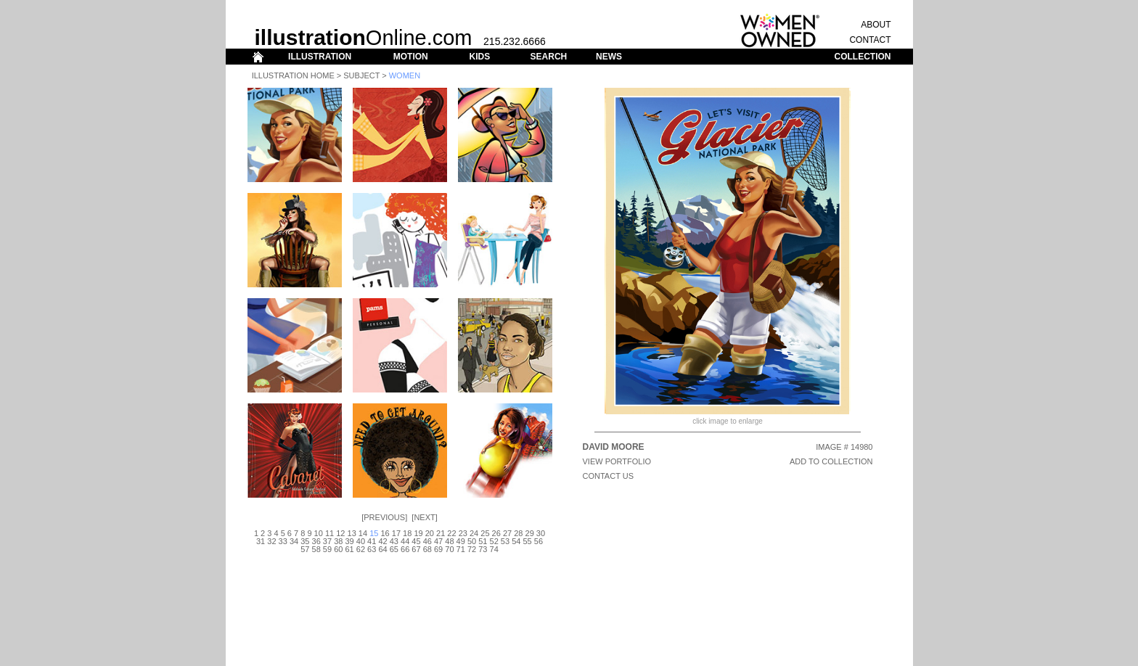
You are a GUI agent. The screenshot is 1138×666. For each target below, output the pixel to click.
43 (394, 541)
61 (349, 549)
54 (516, 541)
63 (371, 549)
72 (471, 549)
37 (327, 541)
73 (482, 549)
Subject (361, 75)
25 (484, 533)
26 (496, 533)
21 (440, 533)
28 (518, 533)
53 (505, 541)
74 (494, 549)
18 (407, 533)
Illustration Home (293, 75)
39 (349, 541)
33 (283, 541)
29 (529, 533)
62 (360, 549)
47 (438, 541)
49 (461, 541)
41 (371, 541)
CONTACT (870, 40)
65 (394, 549)
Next (424, 517)
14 (363, 533)
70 (449, 549)
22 (451, 533)
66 (405, 549)
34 (294, 541)
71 (461, 549)
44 (405, 541)
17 (396, 533)
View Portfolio (617, 461)
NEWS (609, 57)
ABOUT (876, 25)
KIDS (479, 57)
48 (449, 541)
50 (471, 541)
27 (507, 533)
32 (271, 541)
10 (318, 533)
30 (540, 533)
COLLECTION (863, 57)
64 (382, 549)
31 (260, 541)
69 (438, 549)
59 (327, 549)
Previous (384, 517)
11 (329, 533)
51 (482, 541)
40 (360, 541)
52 (494, 541)
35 (304, 541)
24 (474, 533)
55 (527, 541)
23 (463, 533)
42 (382, 541)
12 (340, 533)
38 (338, 541)
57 (304, 549)
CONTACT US (608, 476)
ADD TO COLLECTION (831, 461)
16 (384, 533)
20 (429, 533)
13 (352, 533)
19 (418, 533)
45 (416, 541)
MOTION (410, 57)
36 (316, 541)
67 (416, 549)
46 (427, 541)
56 (538, 541)
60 (338, 549)
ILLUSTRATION (319, 57)
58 (316, 549)
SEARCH (549, 57)
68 (427, 549)
